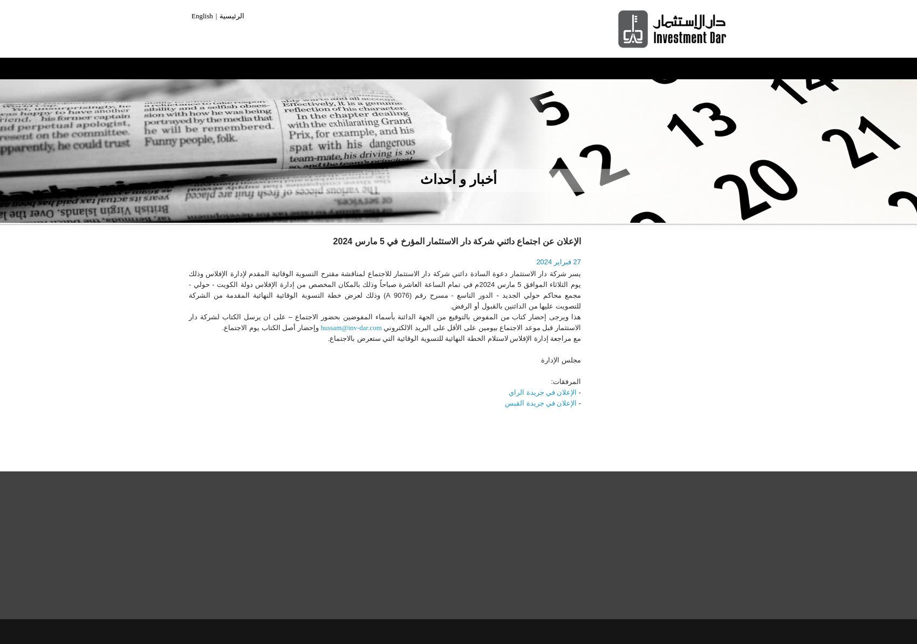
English (202, 16)
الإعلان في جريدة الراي (543, 392)
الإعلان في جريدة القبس (541, 403)
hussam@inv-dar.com (350, 328)
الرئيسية (232, 16)
